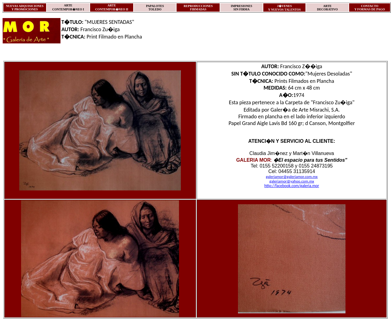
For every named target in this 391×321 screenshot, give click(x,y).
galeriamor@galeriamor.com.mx (292, 176)
